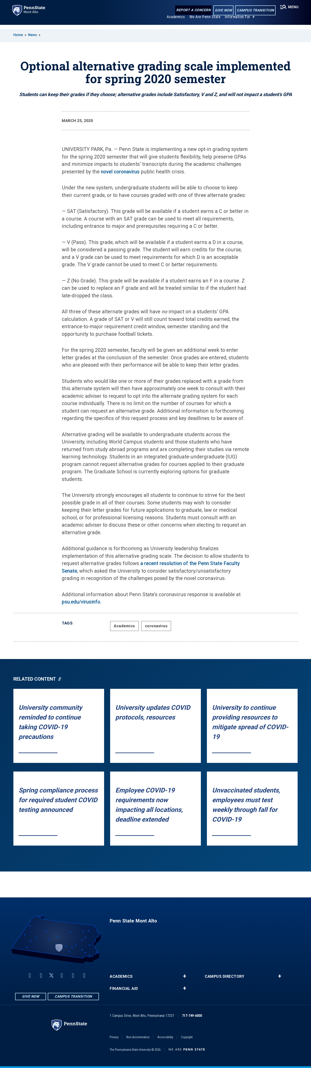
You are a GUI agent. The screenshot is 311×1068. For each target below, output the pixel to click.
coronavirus (156, 626)
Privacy (114, 1037)
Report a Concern (192, 10)
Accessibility (165, 1037)
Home (18, 35)
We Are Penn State (204, 21)
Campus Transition (254, 10)
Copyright (187, 1037)
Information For (236, 21)
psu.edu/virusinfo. (81, 602)
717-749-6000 (192, 1016)
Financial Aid (124, 988)
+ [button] (184, 976)
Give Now (222, 10)
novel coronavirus (120, 172)
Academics (175, 21)
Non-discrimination (138, 1037)
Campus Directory (224, 976)
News (32, 35)
